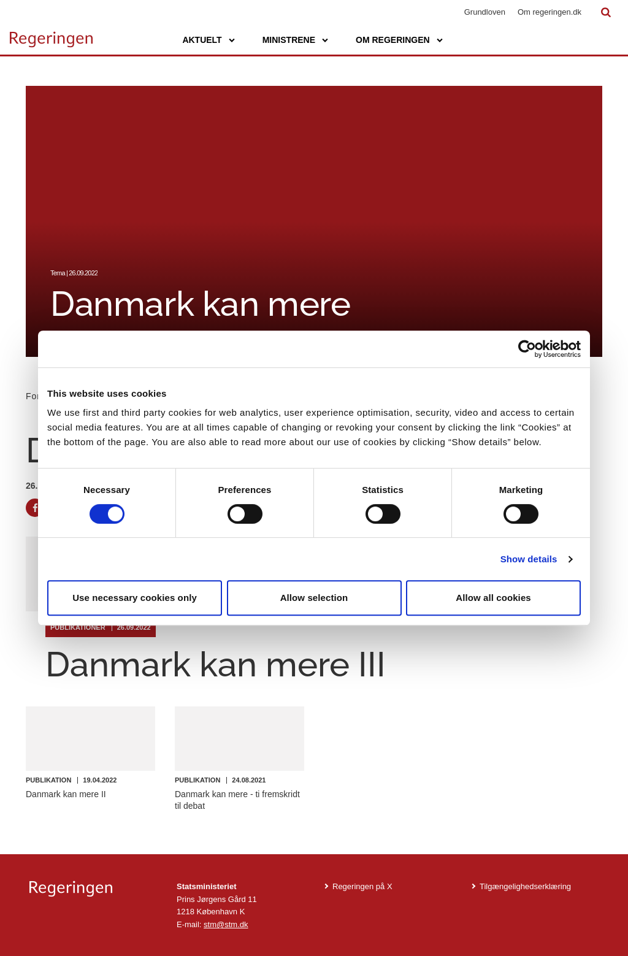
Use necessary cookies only (134, 597)
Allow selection (314, 597)
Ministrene (288, 40)
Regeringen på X (362, 886)
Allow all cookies (493, 597)
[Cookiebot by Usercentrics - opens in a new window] (527, 349)
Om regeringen (393, 40)
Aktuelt (201, 40)
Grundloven (484, 12)
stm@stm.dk (226, 924)
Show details (528, 559)
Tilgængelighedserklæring (525, 886)
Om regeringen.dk (549, 12)
